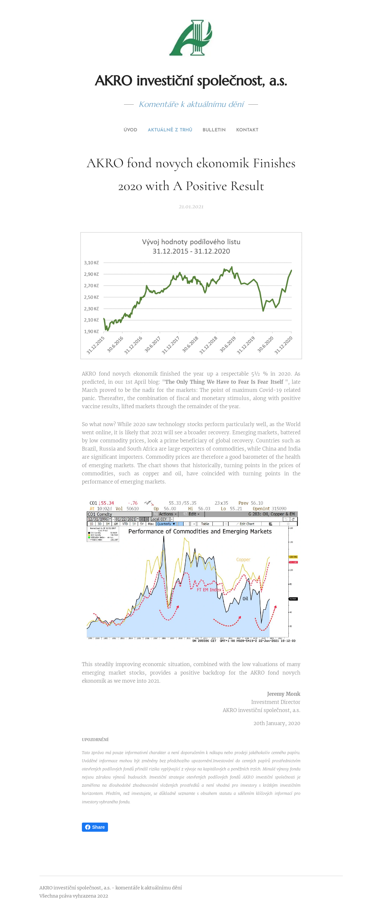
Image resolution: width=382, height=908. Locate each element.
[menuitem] (178, 130)
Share (95, 827)
